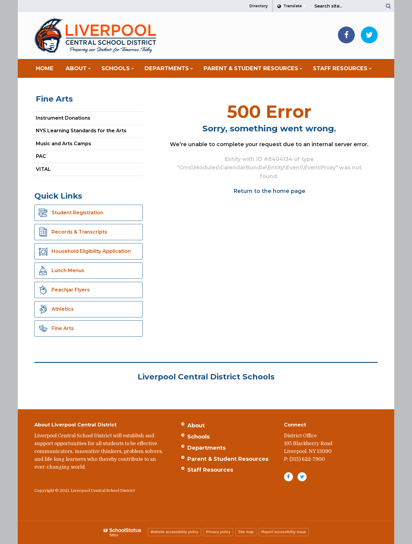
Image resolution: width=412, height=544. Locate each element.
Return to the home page (269, 191)
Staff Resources (210, 470)
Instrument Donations (63, 118)
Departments (206, 448)
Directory (258, 6)
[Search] (388, 6)
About (196, 425)
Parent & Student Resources (227, 459)
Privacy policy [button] (218, 532)
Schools (198, 436)
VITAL (43, 169)
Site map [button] (246, 532)
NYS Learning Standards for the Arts (89, 132)
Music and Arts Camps (63, 143)
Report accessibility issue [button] (283, 532)
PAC (41, 156)
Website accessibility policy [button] (174, 532)
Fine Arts (54, 99)
